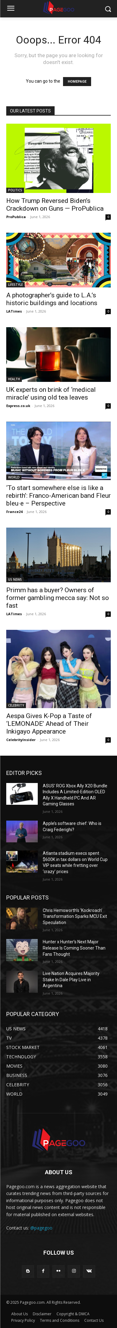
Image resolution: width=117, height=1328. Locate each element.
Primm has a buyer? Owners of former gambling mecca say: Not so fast (57, 597)
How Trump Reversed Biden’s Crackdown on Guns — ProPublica (55, 204)
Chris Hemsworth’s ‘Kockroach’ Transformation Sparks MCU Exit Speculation (75, 916)
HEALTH (14, 379)
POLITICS (15, 190)
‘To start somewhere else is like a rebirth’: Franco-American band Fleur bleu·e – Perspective (58, 495)
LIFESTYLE (15, 284)
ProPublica (16, 216)
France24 (14, 511)
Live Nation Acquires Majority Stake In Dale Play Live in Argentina (71, 979)
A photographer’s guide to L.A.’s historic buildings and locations (51, 299)
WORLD (14, 477)
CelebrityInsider (21, 739)
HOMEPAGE (77, 82)
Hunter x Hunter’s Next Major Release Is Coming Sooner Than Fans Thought (74, 947)
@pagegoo (41, 1228)
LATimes (14, 311)
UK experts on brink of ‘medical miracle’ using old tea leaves (51, 393)
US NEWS (15, 579)
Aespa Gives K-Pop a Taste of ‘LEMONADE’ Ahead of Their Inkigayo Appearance (49, 723)
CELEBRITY (16, 705)
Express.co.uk (18, 405)
